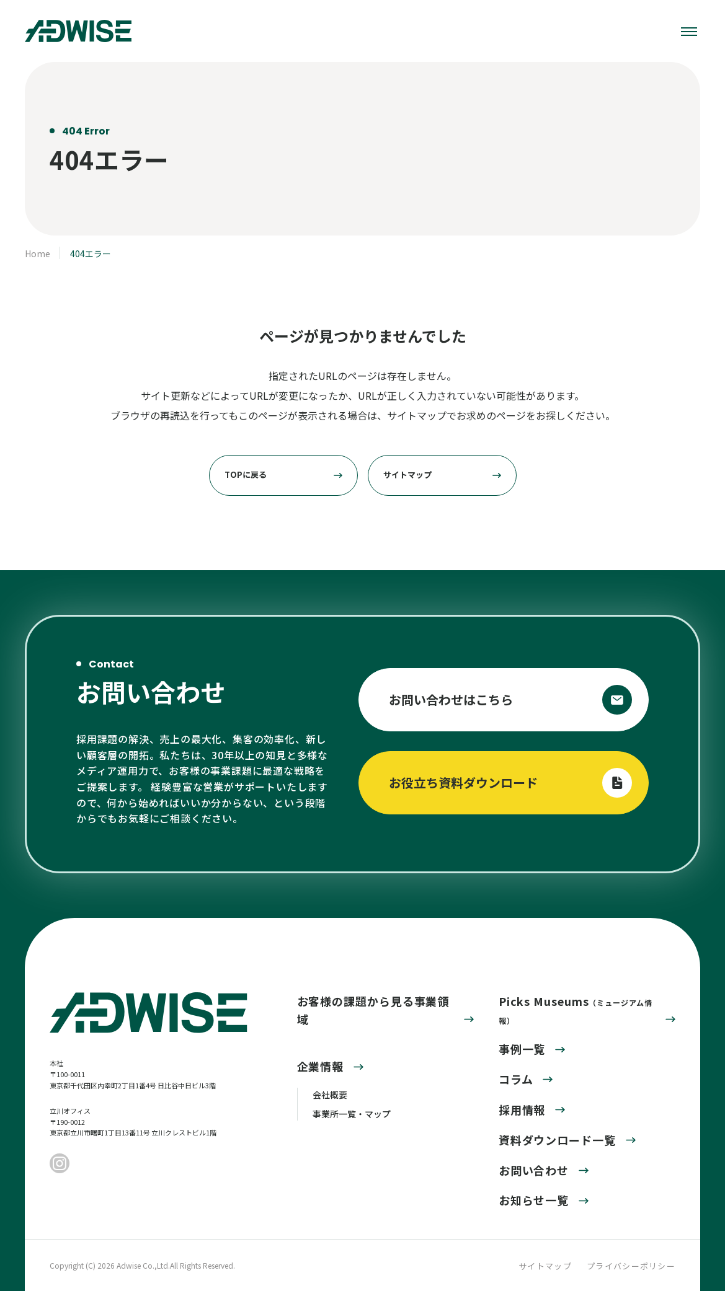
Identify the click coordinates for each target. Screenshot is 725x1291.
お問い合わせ (534, 1170)
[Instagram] (59, 1164)
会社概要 (330, 1094)
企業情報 (320, 1066)
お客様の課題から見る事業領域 (373, 1010)
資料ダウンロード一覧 (557, 1140)
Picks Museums (575, 1009)
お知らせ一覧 (534, 1200)
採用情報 (522, 1109)
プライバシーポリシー (631, 1266)
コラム (516, 1079)
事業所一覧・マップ (352, 1114)
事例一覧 (522, 1049)
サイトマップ (545, 1266)
